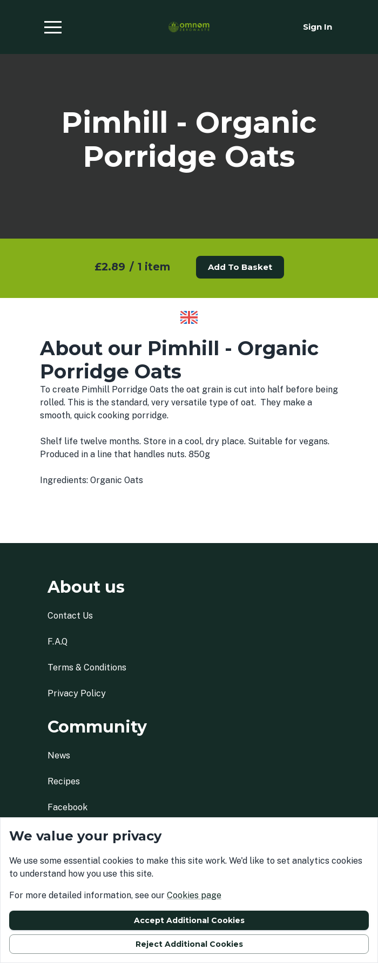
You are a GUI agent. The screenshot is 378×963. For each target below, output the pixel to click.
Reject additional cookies (189, 944)
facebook (67, 807)
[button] (53, 27)
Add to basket (240, 267)
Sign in (317, 27)
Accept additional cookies (189, 920)
